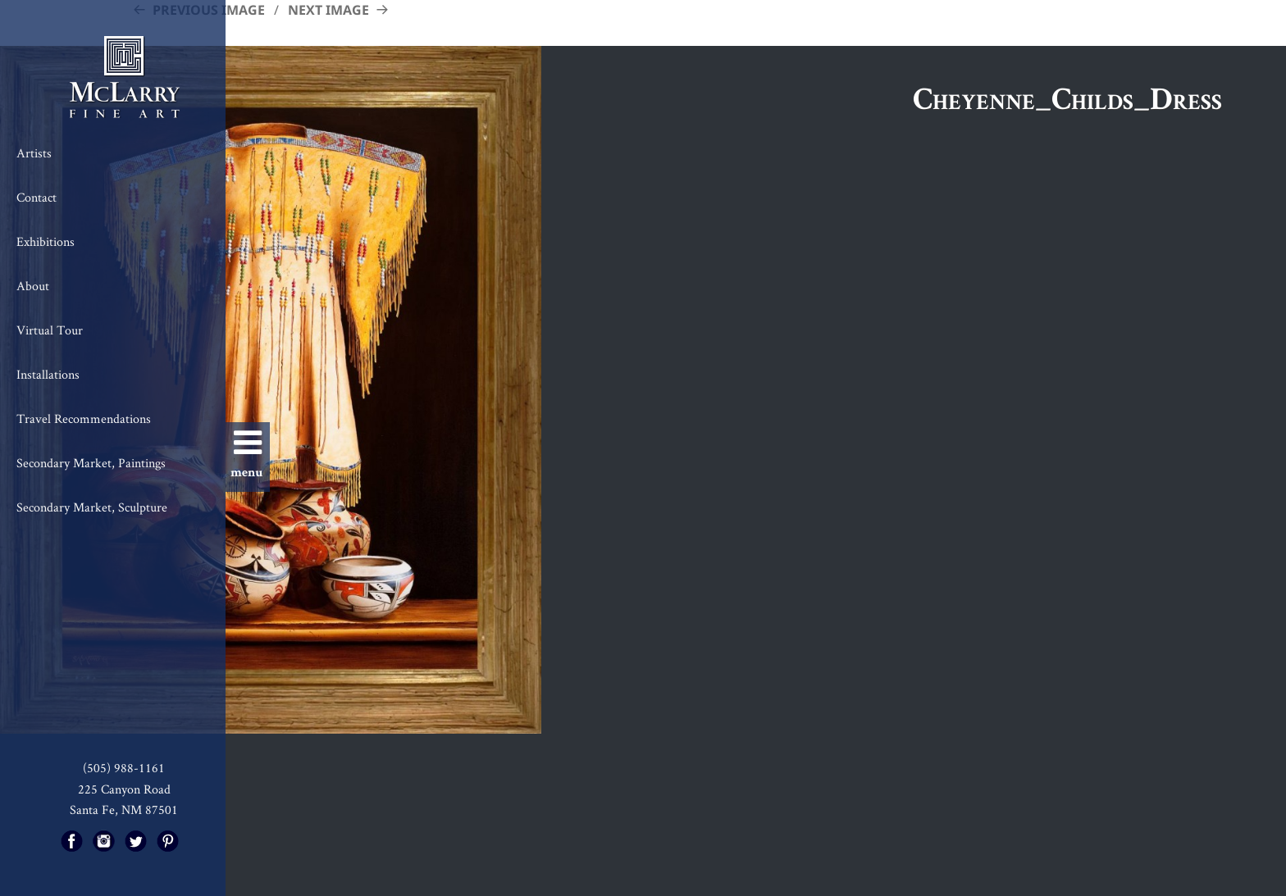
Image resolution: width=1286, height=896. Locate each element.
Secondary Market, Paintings (91, 462)
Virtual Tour (49, 330)
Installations (48, 374)
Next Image (328, 10)
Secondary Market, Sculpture (91, 507)
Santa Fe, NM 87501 (124, 809)
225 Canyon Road (124, 789)
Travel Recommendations (83, 418)
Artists (34, 152)
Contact (36, 197)
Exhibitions (45, 241)
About (32, 285)
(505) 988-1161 (124, 767)
